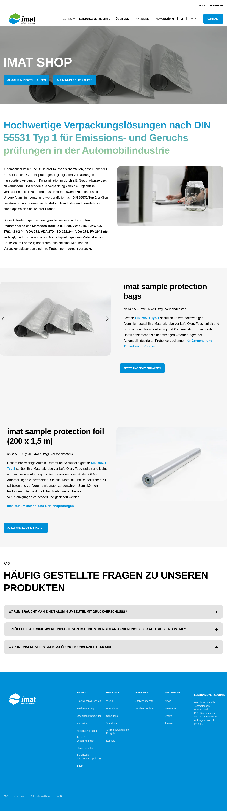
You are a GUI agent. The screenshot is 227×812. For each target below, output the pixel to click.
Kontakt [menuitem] (110, 742)
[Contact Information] (173, 18)
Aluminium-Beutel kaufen (26, 80)
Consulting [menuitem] (112, 717)
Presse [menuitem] (169, 724)
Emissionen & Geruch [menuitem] (89, 702)
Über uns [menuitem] (122, 18)
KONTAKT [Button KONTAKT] (213, 18)
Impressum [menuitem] (19, 798)
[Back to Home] (23, 24)
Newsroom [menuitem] (172, 694)
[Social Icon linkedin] (164, 19)
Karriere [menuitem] (142, 18)
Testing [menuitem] (66, 18)
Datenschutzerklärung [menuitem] (40, 798)
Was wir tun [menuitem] (112, 709)
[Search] (182, 18)
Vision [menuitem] (109, 702)
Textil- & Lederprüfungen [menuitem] (85, 740)
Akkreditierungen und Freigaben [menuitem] (118, 733)
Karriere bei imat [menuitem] (144, 709)
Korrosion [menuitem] (82, 724)
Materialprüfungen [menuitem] (87, 732)
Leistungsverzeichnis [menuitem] (94, 18)
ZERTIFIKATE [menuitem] (216, 5)
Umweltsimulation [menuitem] (86, 749)
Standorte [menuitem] (111, 724)
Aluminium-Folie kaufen (75, 80)
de (191, 18)
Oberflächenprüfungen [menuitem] (89, 717)
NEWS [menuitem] (202, 5)
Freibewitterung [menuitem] (85, 709)
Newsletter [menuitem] (170, 709)
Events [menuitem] (168, 717)
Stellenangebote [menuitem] (144, 702)
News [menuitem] (168, 702)
